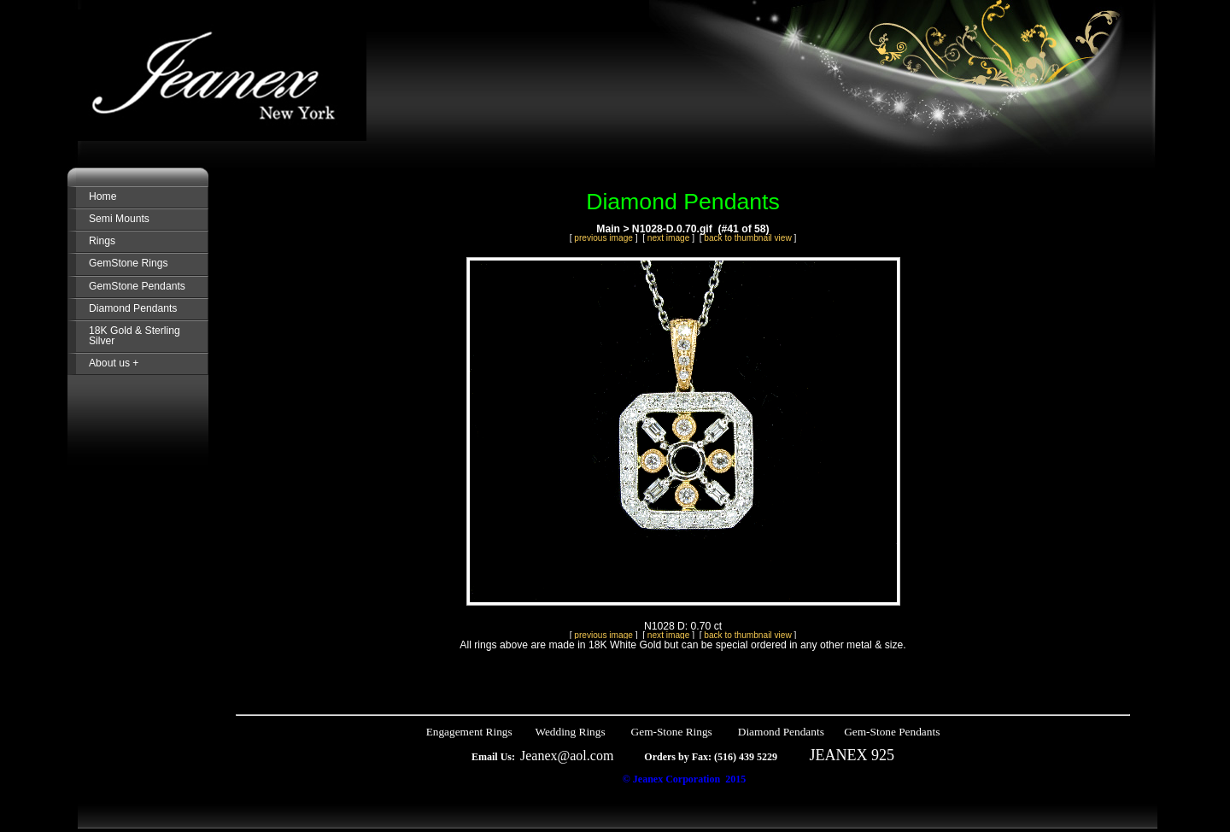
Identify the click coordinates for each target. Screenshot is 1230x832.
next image (668, 238)
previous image (603, 238)
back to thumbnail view (747, 238)
